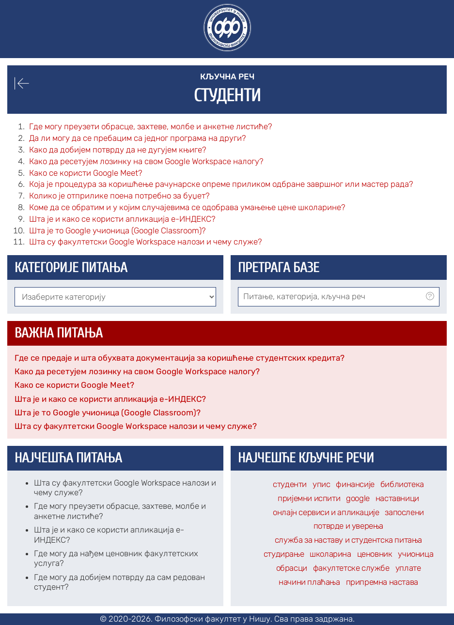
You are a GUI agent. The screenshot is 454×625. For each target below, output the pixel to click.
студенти (290, 484)
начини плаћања (309, 582)
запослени (404, 512)
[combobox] (338, 296)
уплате (408, 568)
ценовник (374, 554)
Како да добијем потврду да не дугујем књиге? (117, 149)
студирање (284, 554)
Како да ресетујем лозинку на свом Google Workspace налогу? (137, 371)
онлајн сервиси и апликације (326, 512)
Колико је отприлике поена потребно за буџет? (119, 195)
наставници (397, 498)
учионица (415, 554)
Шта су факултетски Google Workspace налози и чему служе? (136, 426)
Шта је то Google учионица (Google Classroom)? (108, 412)
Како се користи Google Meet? (74, 385)
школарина (330, 554)
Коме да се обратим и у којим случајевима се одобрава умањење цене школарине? (187, 207)
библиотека (402, 484)
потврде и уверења (348, 526)
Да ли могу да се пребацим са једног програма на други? (137, 138)
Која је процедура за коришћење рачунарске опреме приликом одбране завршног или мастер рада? (221, 184)
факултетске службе (351, 568)
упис (321, 484)
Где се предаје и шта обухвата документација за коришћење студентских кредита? (179, 358)
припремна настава (382, 582)
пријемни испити (309, 498)
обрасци (291, 568)
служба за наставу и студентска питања (348, 540)
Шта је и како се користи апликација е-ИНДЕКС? (110, 399)
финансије (355, 484)
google (358, 498)
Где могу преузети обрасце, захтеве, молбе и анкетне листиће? (150, 126)
